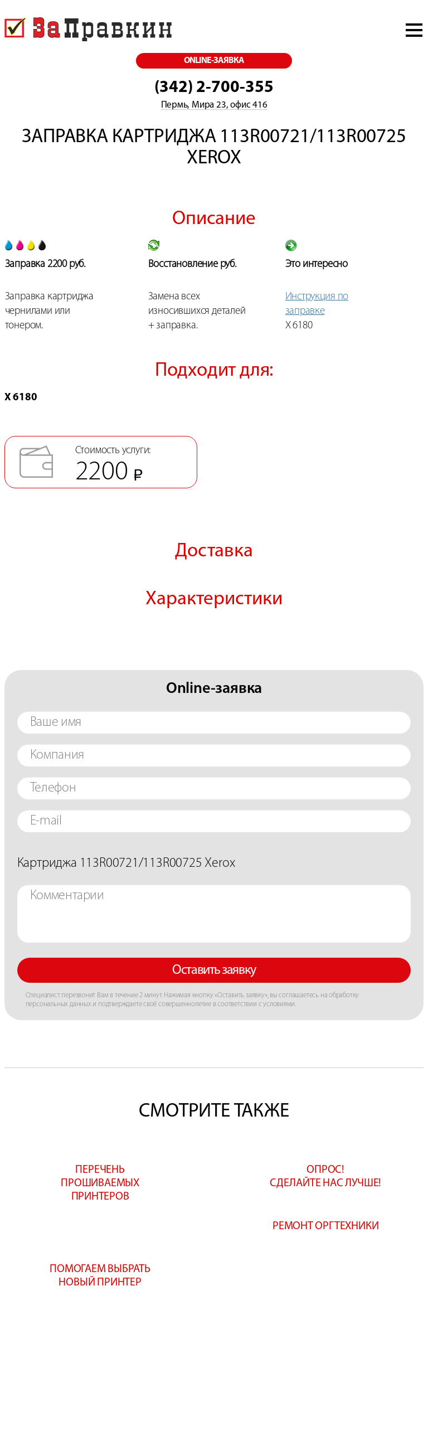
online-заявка (214, 60)
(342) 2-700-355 (214, 87)
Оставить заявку (213, 970)
